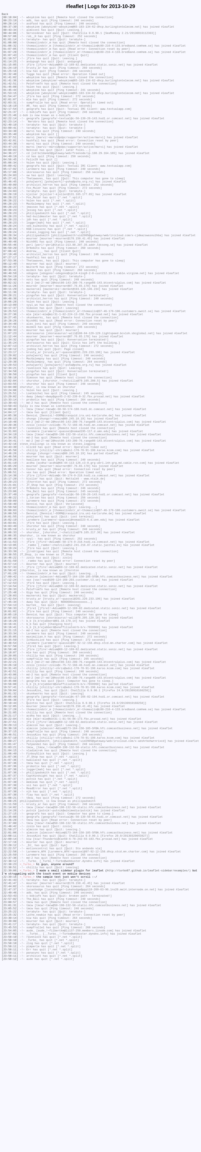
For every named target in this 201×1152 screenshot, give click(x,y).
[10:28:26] (10, 382)
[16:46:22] (10, 667)
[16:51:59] (10, 670)
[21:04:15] (10, 898)
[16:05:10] (10, 633)
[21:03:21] (10, 894)
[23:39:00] (10, 1103)
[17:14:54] (10, 701)
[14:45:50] (10, 538)
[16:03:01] (10, 625)
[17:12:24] (10, 693)
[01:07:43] (10, 64)
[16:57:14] (10, 674)
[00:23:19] (10, 22)
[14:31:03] (10, 515)
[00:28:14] (10, 26)
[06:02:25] (10, 223)
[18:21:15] (10, 754)
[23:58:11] (10, 1133)
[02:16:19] (10, 124)
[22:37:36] (10, 1027)
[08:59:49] (10, 333)
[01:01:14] (10, 45)
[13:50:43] (10, 485)
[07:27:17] (10, 306)
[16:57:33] (10, 678)
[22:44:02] (10, 1061)
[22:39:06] (10, 1042)
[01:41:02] (10, 90)
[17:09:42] (10, 689)
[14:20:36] (10, 507)
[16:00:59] (10, 614)
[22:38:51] (10, 1038)
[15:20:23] (10, 576)
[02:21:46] (10, 136)
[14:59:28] (10, 549)
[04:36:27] (10, 181)
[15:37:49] (10, 591)
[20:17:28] (10, 849)
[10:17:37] (10, 367)
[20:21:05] (10, 853)
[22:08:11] (10, 1000)
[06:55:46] (10, 291)
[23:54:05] (10, 1114)
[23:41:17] (10, 1107)
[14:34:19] (10, 519)
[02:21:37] (10, 132)
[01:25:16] (10, 83)
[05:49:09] (10, 219)
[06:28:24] (10, 269)
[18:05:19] (10, 735)
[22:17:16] (10, 1008)
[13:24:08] (10, 466)
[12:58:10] (10, 451)
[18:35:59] (10, 765)
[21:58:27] (10, 993)
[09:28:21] (10, 352)
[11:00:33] (10, 394)
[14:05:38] (10, 496)
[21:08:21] (10, 955)
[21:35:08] (10, 978)
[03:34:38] (10, 155)
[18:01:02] (10, 731)
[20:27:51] (10, 864)
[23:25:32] (10, 1095)
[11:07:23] (10, 397)
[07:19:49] (10, 303)
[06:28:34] (10, 280)
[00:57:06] (10, 41)
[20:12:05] (10, 845)
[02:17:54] (10, 128)
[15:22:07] (10, 583)
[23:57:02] (10, 1118)
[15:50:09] (10, 598)
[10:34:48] (10, 386)
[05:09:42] (10, 196)
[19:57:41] (10, 822)
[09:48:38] (10, 356)
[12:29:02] (10, 424)
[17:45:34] (10, 720)
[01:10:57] (10, 68)
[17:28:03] (10, 712)
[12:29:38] (10, 432)
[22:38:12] (10, 1031)
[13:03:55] (10, 458)
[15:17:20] (10, 572)
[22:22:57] (10, 1016)
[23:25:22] (10, 1091)
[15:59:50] (10, 606)
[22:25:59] (10, 1023)
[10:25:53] (10, 371)
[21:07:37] (10, 928)
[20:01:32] (10, 830)
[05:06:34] (10, 193)
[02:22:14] (10, 140)
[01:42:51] (10, 98)
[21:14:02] (10, 966)
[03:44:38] (10, 170)
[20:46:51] (10, 879)
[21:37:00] (10, 985)
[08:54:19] (10, 329)
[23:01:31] (10, 1084)
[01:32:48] (10, 86)
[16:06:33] (10, 636)
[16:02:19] (10, 621)
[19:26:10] (10, 796)
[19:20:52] (10, 788)
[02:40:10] (10, 147)
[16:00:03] (10, 610)
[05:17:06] (10, 204)
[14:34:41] (10, 526)
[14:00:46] (10, 488)
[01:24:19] (10, 79)
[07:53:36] (10, 310)
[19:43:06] (10, 807)
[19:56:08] (10, 818)
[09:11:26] (10, 341)
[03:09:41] (10, 151)
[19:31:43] (10, 799)
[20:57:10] (10, 883)
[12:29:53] (10, 435)
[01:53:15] (10, 109)
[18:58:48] (10, 777)
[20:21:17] (10, 856)
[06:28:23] (10, 242)
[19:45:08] (10, 815)
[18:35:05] (10, 762)
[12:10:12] (10, 416)
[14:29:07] (10, 511)
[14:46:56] (10, 545)
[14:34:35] (10, 523)
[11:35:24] (10, 409)
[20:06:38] (10, 837)
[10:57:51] (10, 390)
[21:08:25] (10, 959)
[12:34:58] (10, 443)
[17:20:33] (10, 705)
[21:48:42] (10, 989)
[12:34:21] (10, 439)
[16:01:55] (10, 617)
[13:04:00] (10, 462)
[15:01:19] (10, 553)
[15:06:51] (10, 564)
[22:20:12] (10, 1012)
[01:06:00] (10, 49)
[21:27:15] (10, 974)
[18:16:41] (10, 746)
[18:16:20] (10, 743)
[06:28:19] (10, 231)
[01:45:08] (10, 102)
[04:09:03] (10, 177)
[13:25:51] (10, 470)
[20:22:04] (10, 860)
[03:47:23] (10, 174)
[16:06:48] (10, 644)
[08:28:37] (10, 318)
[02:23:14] (10, 143)
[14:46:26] (10, 542)
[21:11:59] (10, 962)
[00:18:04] (10, 18)
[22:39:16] (10, 1050)
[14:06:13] (10, 500)
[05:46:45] (10, 215)
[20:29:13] (10, 868)
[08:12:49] (10, 314)
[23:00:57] (10, 1080)
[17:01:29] (10, 686)
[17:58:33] (10, 727)
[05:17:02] (10, 200)
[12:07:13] (10, 413)
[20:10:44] (10, 841)
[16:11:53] (10, 648)
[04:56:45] (10, 189)
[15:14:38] (10, 568)
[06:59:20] (10, 295)
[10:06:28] (10, 360)
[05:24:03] (10, 208)
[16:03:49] (10, 629)
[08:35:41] (10, 322)
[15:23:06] (10, 587)
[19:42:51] (10, 803)
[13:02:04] (10, 454)
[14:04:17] (10, 492)
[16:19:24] (10, 655)
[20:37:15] (10, 875)
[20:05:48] (10, 834)
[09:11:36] (10, 348)
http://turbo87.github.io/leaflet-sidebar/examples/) (149, 1042)
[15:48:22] (10, 595)
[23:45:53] (10, 1110)
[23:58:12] (10, 1148)
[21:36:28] (10, 981)
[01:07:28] (10, 60)
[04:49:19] (10, 185)
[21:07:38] (10, 936)
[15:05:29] (10, 557)
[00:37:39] (10, 30)
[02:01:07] (10, 117)
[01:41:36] (10, 94)
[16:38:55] (10, 663)
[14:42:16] (10, 530)
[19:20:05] (10, 784)
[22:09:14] (10, 1004)
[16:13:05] (10, 652)
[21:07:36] (10, 906)
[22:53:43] (10, 1072)
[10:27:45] (10, 378)
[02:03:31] (10, 121)
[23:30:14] (10, 1099)
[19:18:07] (10, 780)
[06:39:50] (10, 284)
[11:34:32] (10, 405)
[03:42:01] (10, 166)
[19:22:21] (10, 792)
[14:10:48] (10, 504)
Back (5, 14)
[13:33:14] (10, 477)
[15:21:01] (10, 579)
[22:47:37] (10, 1065)
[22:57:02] (10, 1076)
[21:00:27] (10, 887)
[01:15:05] (10, 75)
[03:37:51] (10, 162)
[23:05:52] (10, 1088)
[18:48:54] (10, 769)
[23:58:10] (10, 1122)
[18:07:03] (10, 739)
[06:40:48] (10, 287)
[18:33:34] (10, 758)
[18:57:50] (10, 773)
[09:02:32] (10, 337)
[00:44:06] (10, 37)
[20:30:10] (10, 871)
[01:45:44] (10, 105)
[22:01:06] (10, 997)
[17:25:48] (10, 708)
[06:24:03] (10, 227)
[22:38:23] (10, 1035)
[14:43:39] (10, 534)
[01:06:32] (10, 52)
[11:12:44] (10, 401)
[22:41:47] (10, 1057)
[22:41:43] (10, 1054)
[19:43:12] (10, 811)
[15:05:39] (10, 561)
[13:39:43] (10, 481)
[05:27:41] (10, 212)
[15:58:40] (10, 602)
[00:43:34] (10, 33)
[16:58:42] (10, 682)
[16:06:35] (10, 640)
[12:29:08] (10, 428)
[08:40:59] (10, 325)
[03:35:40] (10, 159)
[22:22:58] (10, 1019)
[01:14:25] (10, 71)
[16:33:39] (10, 659)
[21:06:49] (10, 902)
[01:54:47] (10, 113)
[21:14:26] (10, 970)
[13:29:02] (10, 473)
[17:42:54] (10, 716)
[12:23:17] (10, 420)
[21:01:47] (10, 890)
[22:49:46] (10, 1069)
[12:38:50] (10, 447)
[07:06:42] (10, 299)
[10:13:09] (10, 363)
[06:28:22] (10, 234)
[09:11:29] (10, 344)
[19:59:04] (10, 826)
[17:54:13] (10, 724)
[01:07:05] (10, 56)
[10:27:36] (10, 375)
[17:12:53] (10, 697)
